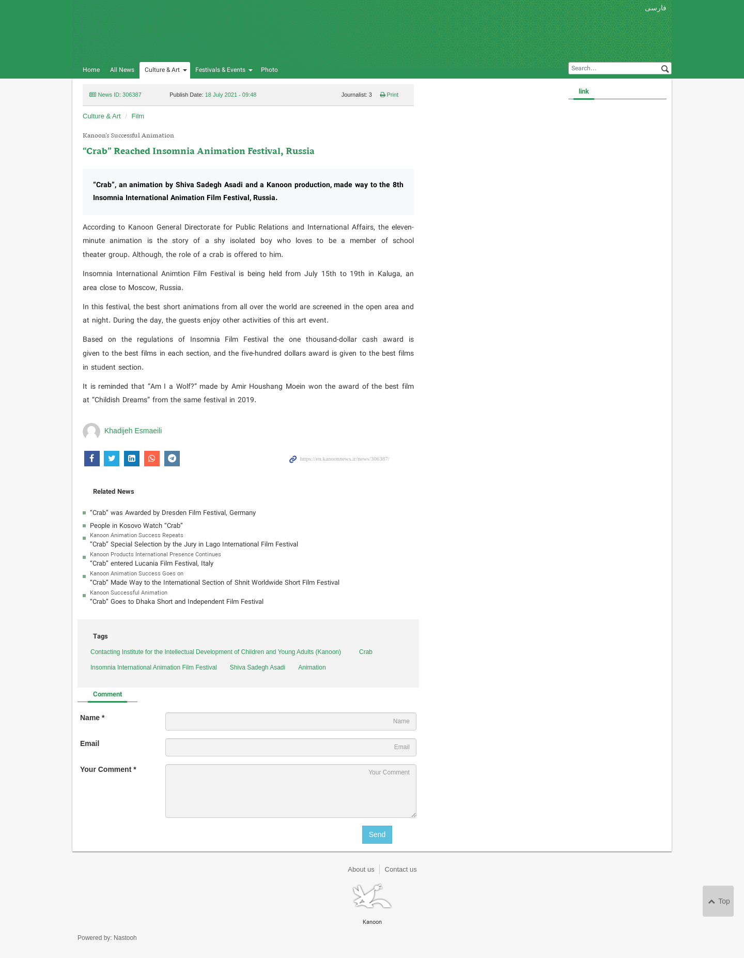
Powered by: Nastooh (107, 937)
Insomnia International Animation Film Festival (153, 667)
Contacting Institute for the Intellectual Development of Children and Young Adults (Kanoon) (215, 652)
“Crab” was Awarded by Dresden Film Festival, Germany (173, 513)
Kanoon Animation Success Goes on (136, 574)
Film (138, 116)
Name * (92, 717)
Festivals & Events (220, 70)
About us (361, 869)
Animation (312, 667)
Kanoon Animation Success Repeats (136, 536)
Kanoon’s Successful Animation (128, 136)
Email (89, 743)
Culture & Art (162, 70)
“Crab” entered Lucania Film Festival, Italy (151, 564)
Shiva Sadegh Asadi (257, 667)
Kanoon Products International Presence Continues (155, 555)
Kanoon (199, 31)
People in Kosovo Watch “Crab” (136, 526)
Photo (269, 70)
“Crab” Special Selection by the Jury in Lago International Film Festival (194, 545)
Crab (366, 652)
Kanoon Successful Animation (128, 593)
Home (91, 70)
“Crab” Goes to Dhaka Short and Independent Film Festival (177, 602)
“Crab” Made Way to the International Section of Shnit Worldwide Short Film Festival (214, 583)
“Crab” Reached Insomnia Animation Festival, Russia (199, 152)
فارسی (656, 8)
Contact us (401, 869)
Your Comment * (108, 769)
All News (122, 70)
